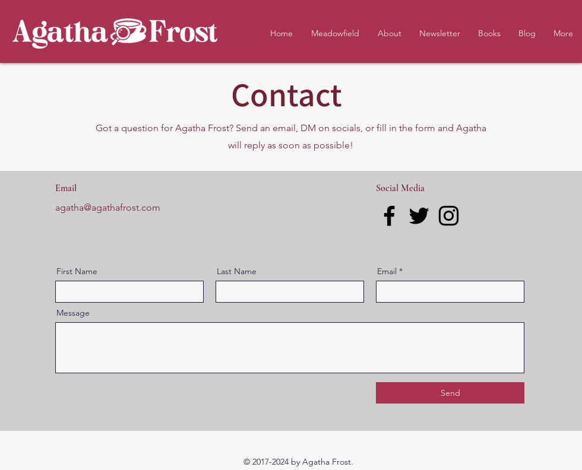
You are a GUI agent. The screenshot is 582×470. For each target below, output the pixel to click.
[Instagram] (448, 215)
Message (73, 313)
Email (387, 271)
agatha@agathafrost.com (107, 207)
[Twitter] (419, 215)
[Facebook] (389, 215)
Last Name (237, 271)
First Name (76, 271)
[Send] (450, 393)
